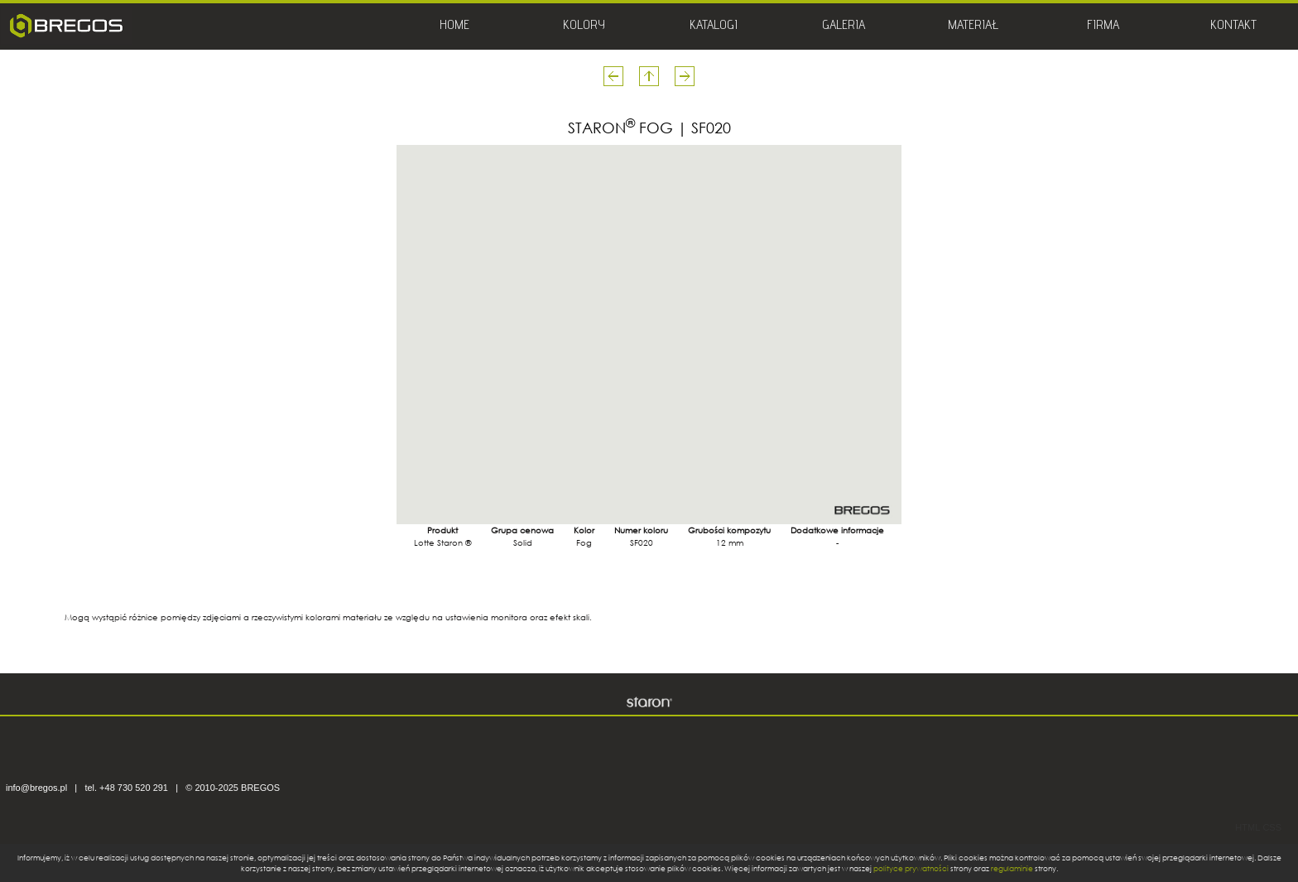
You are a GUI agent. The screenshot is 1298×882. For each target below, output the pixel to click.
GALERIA (843, 26)
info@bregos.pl (36, 788)
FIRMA (1103, 26)
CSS (1271, 827)
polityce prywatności (911, 868)
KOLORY (584, 26)
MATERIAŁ (973, 26)
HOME (454, 26)
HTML (1247, 827)
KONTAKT (1233, 26)
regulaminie (1012, 868)
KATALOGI (714, 26)
